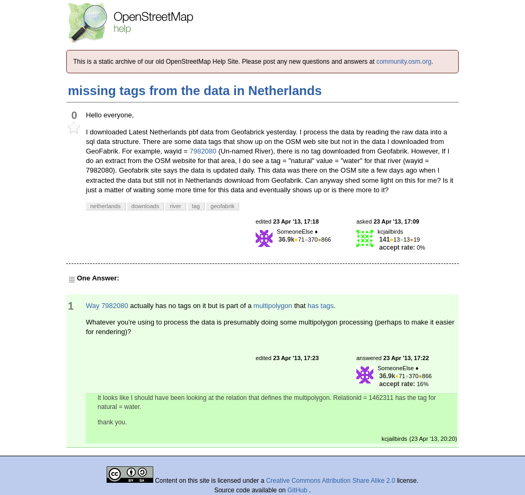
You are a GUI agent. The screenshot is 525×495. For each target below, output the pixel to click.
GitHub (298, 490)
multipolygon (272, 306)
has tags (321, 306)
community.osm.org (404, 61)
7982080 (202, 151)
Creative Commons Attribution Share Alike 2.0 (330, 480)
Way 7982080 (107, 306)
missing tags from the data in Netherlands (195, 90)
